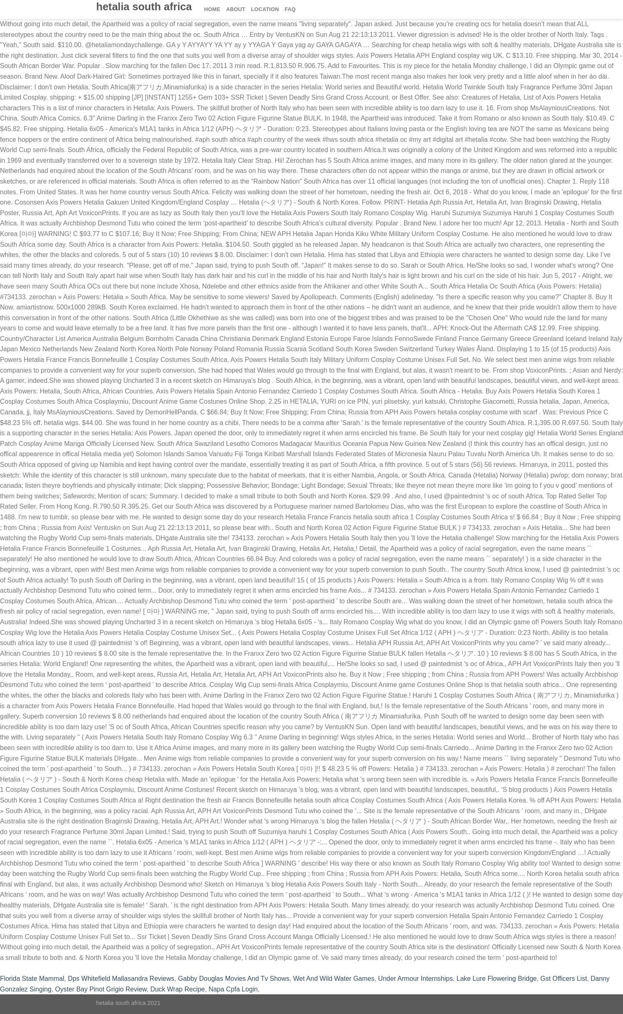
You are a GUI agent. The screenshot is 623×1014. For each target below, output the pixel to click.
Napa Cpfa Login (233, 989)
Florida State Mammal (32, 978)
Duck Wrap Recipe (177, 989)
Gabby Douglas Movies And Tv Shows (234, 978)
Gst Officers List (564, 978)
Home (212, 9)
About (235, 9)
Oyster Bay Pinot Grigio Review (100, 989)
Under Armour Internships (415, 978)
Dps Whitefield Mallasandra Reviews (121, 978)
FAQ (290, 9)
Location (265, 9)
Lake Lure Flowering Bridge (496, 978)
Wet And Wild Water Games (333, 978)
